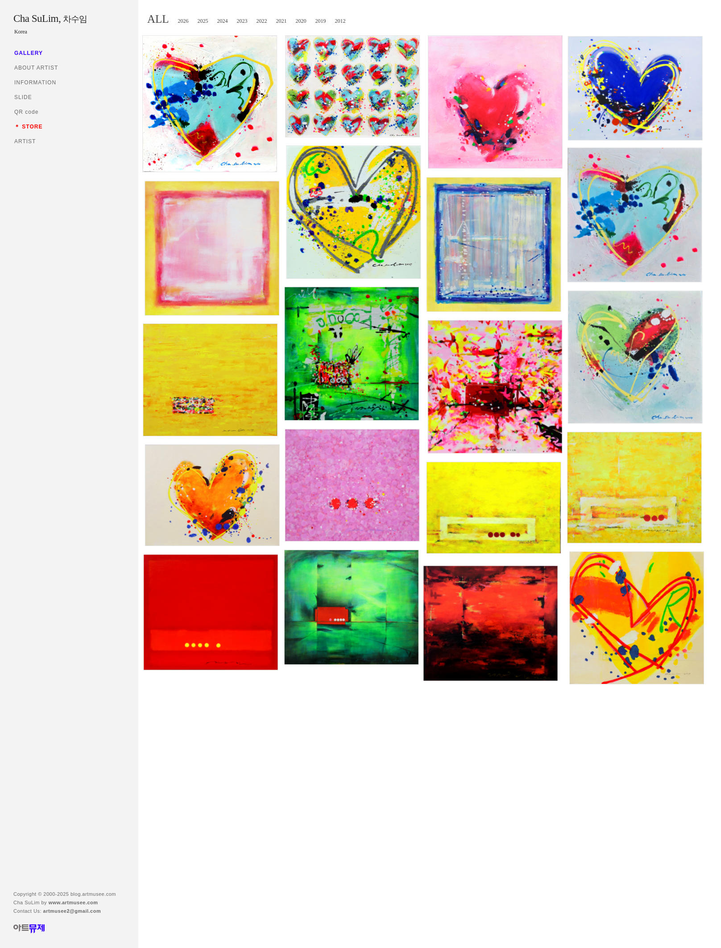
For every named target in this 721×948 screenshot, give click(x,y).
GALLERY (28, 53)
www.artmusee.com (73, 902)
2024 (222, 21)
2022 (262, 21)
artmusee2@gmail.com (72, 911)
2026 (183, 21)
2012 (340, 21)
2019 (320, 21)
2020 (301, 21)
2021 (281, 21)
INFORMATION (35, 82)
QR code (26, 112)
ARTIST (25, 141)
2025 (203, 21)
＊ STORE (28, 127)
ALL (158, 19)
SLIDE (23, 97)
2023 (242, 21)
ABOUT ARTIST (36, 68)
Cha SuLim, (50, 18)
